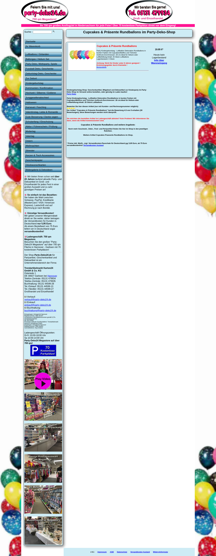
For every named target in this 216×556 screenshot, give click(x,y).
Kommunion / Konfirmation (39, 88)
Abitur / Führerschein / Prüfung (41, 126)
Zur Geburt (31, 78)
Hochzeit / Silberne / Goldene (41, 92)
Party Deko (71, 94)
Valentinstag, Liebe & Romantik (42, 112)
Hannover (52, 276)
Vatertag (30, 136)
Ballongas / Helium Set (37, 59)
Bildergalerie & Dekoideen (39, 170)
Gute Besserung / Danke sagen (42, 117)
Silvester (30, 150)
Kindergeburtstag (34, 83)
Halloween (31, 102)
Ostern (29, 141)
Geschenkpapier (34, 160)
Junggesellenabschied (37, 97)
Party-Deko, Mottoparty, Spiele (41, 64)
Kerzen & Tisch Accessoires (40, 155)
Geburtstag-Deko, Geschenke (41, 73)
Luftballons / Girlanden (37, 54)
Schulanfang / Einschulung (39, 121)
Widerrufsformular (160, 552)
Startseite (30, 41)
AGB (112, 552)
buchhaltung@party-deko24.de (40, 310)
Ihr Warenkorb (33, 46)
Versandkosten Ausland (93, 145)
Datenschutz (122, 552)
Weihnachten (32, 145)
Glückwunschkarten (36, 165)
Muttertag (30, 131)
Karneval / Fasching (36, 107)
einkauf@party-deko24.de (37, 305)
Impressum (102, 552)
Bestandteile (101, 67)
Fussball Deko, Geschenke (39, 68)
